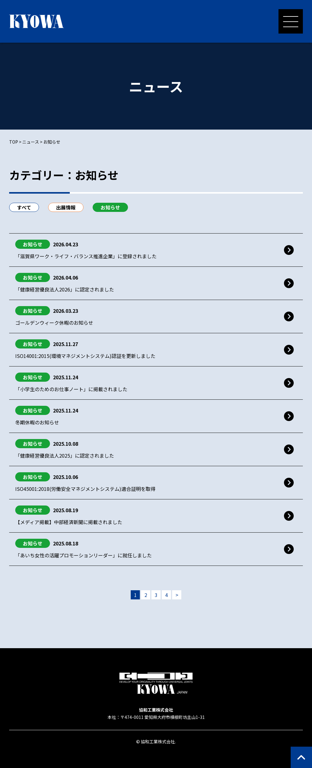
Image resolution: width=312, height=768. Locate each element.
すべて (24, 207)
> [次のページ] (177, 594)
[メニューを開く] (290, 21)
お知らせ (110, 207)
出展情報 (66, 207)
